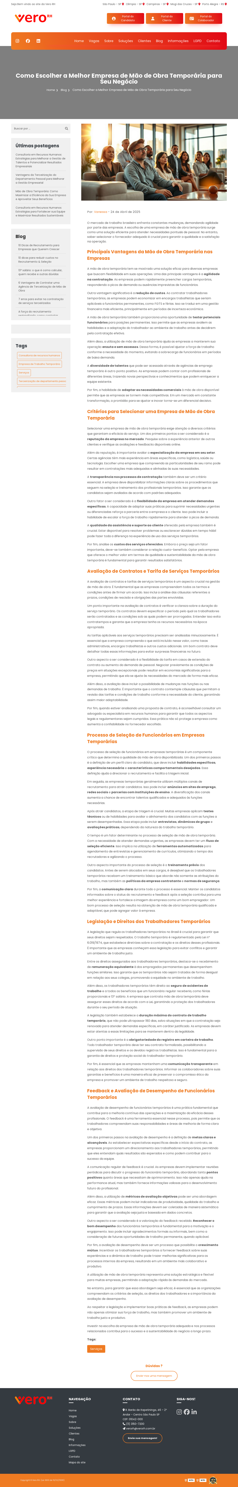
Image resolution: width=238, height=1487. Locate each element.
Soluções (125, 41)
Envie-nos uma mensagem (154, 1376)
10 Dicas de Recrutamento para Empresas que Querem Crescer (39, 247)
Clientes (144, 41)
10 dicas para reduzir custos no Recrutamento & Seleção (38, 260)
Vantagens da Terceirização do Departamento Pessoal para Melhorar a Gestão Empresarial (40, 179)
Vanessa (100, 212)
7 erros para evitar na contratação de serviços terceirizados (41, 301)
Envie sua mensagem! (142, 1438)
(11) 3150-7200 (133, 1424)
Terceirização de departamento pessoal (44, 381)
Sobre (108, 41)
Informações (178, 41)
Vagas (94, 41)
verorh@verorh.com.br (139, 1428)
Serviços (24, 372)
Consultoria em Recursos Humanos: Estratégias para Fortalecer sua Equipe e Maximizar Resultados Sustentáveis (40, 211)
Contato (213, 41)
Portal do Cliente (167, 18)
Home (79, 41)
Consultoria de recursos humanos (39, 355)
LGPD (198, 41)
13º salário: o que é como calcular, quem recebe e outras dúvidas (40, 272)
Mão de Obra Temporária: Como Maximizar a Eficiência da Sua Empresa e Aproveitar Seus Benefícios (41, 195)
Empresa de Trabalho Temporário (39, 364)
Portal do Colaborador (206, 18)
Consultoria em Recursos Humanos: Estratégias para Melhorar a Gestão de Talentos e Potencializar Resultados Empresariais (40, 160)
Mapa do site (77, 1462)
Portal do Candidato (128, 18)
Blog (159, 41)
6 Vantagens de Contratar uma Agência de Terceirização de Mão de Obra (42, 286)
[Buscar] (66, 128)
